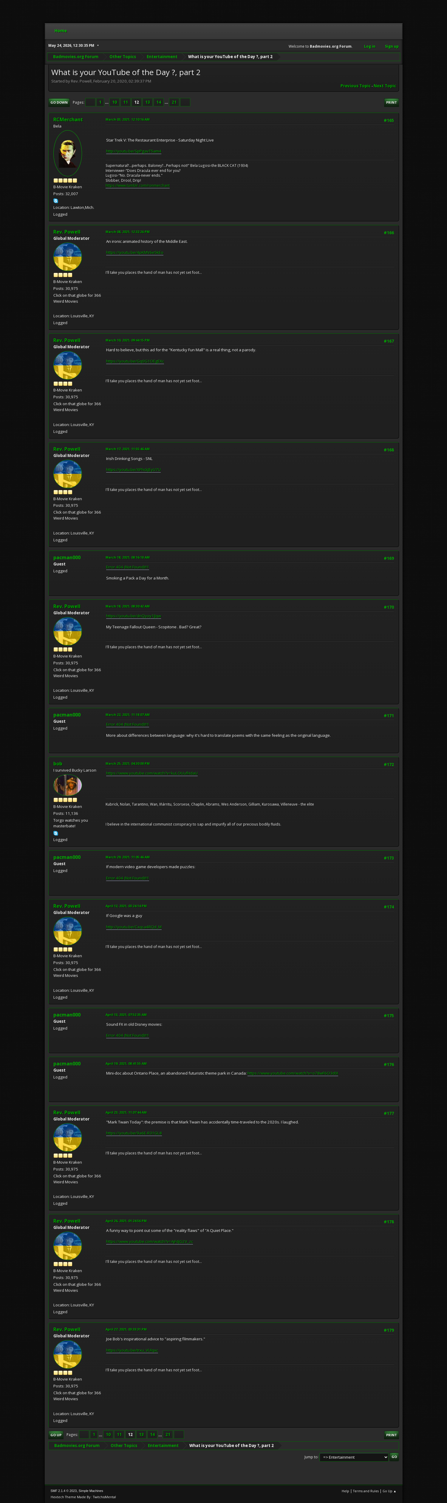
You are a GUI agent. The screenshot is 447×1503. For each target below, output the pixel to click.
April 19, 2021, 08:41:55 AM (126, 1063)
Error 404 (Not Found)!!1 (127, 567)
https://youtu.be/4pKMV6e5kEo (134, 252)
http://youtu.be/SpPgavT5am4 (133, 151)
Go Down (59, 102)
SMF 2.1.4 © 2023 (64, 1491)
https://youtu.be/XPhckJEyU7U (133, 469)
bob (57, 763)
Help (345, 1491)
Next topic (385, 85)
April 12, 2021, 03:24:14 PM (126, 906)
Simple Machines (91, 1491)
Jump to (311, 1456)
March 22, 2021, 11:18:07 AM (128, 714)
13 (147, 102)
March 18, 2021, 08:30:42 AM (128, 606)
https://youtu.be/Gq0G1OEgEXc (135, 361)
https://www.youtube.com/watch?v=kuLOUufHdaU (152, 773)
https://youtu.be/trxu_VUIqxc (132, 1350)
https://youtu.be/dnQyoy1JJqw (133, 615)
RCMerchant (68, 119)
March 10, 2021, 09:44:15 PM (128, 340)
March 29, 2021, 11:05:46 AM (128, 857)
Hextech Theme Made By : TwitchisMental (83, 1497)
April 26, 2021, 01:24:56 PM (126, 1220)
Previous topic (356, 85)
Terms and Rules (366, 1491)
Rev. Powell (67, 232)
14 (158, 102)
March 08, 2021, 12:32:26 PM (128, 231)
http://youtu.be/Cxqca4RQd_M (134, 927)
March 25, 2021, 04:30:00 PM (128, 763)
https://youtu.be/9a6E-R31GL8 (134, 1133)
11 (125, 102)
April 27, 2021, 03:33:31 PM (126, 1329)
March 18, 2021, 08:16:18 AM (128, 557)
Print (391, 102)
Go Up (55, 1435)
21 (174, 102)
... (107, 102)
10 (114, 102)
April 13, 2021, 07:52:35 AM (126, 1014)
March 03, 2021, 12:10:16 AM (128, 119)
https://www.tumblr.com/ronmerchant (138, 185)
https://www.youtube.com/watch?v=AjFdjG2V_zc (149, 1241)
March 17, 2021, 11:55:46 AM (128, 449)
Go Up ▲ (390, 1491)
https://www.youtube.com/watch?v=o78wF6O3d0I (293, 1073)
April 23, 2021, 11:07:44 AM (126, 1112)
